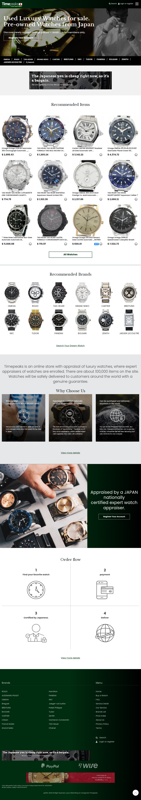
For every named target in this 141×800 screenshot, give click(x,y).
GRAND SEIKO (46, 59)
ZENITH (7, 62)
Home (98, 691)
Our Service (101, 707)
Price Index (101, 715)
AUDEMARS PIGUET (10, 695)
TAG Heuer (54, 724)
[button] (30, 154)
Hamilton (53, 691)
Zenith (52, 715)
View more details (70, 452)
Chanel (52, 728)
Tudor (51, 711)
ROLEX (18, 59)
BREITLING (74, 59)
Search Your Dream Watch (70, 345)
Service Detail (102, 703)
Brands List (101, 711)
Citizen (5, 720)
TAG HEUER (30, 59)
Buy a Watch (102, 695)
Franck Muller (8, 724)
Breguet (5, 703)
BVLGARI (119, 59)
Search (41, 62)
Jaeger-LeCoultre (57, 703)
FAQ (97, 699)
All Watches (71, 254)
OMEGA (7, 59)
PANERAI (106, 59)
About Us (100, 720)
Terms (99, 728)
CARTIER (61, 59)
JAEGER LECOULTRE (23, 62)
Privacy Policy (102, 724)
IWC (85, 59)
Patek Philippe (55, 707)
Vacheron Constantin (59, 720)
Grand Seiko (7, 728)
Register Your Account (24, 38)
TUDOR (94, 59)
